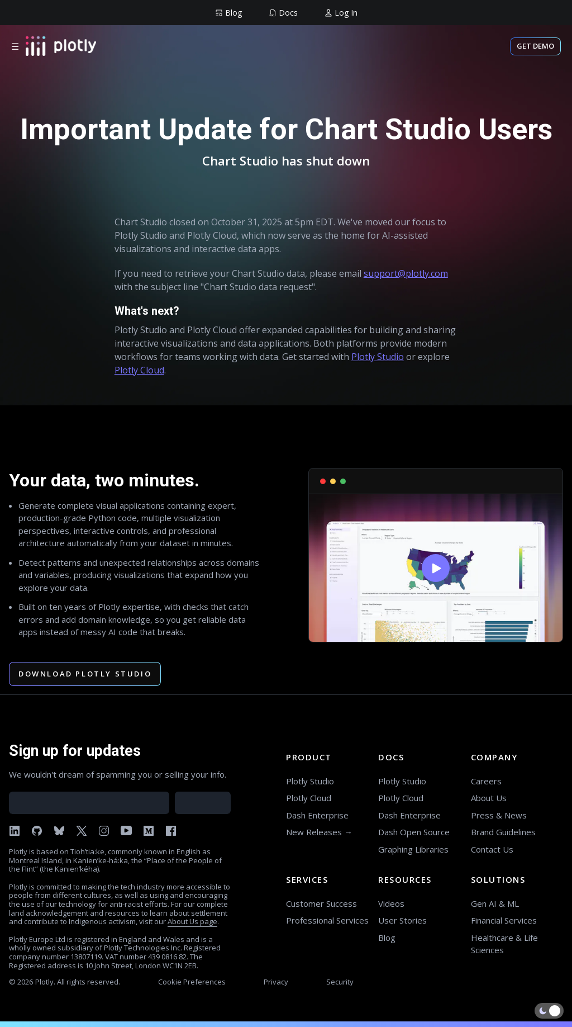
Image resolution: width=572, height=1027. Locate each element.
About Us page (192, 921)
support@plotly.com (406, 273)
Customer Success (321, 903)
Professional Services (327, 920)
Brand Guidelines (503, 831)
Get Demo (535, 46)
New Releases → (319, 831)
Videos (391, 903)
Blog (386, 937)
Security (340, 982)
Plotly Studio (377, 357)
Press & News (499, 815)
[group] (228, 12)
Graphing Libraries (413, 849)
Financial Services (504, 920)
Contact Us (492, 849)
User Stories (402, 920)
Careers (486, 781)
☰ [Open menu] (15, 46)
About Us (489, 797)
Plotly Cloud (139, 370)
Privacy (276, 982)
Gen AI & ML (495, 903)
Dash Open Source (414, 831)
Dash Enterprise (317, 815)
